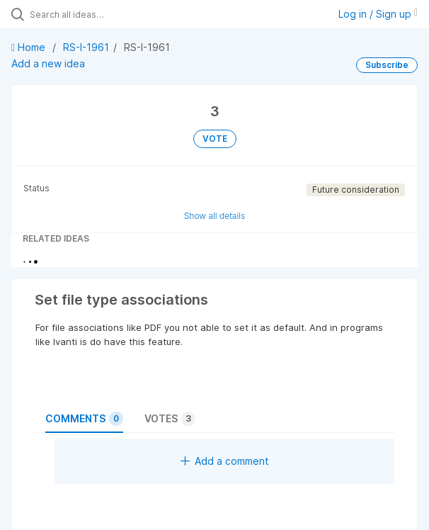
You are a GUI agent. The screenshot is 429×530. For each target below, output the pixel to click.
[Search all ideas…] (110, 14)
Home (29, 47)
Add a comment (225, 461)
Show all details (215, 215)
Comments (84, 419)
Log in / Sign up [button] (378, 14)
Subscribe (386, 65)
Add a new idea (48, 63)
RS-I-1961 (86, 47)
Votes (169, 419)
